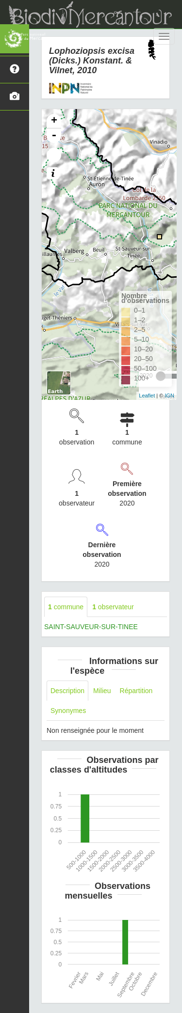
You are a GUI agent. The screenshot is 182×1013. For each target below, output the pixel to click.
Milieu (102, 691)
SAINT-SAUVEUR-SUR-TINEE (91, 627)
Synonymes (68, 710)
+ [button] (54, 121)
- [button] (53, 135)
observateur (113, 607)
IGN (169, 395)
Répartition (136, 691)
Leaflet (147, 395)
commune (65, 607)
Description (67, 691)
